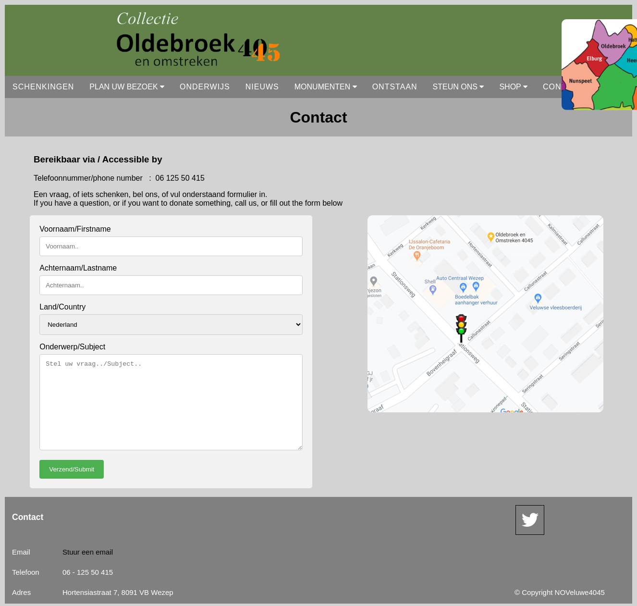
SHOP (513, 87)
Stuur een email (87, 552)
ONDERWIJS (205, 87)
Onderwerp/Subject (72, 347)
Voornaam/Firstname (75, 229)
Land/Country (62, 307)
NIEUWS (262, 87)
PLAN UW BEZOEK (126, 87)
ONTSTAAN (394, 87)
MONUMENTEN (325, 87)
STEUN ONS (458, 87)
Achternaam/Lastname (78, 268)
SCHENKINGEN (43, 87)
